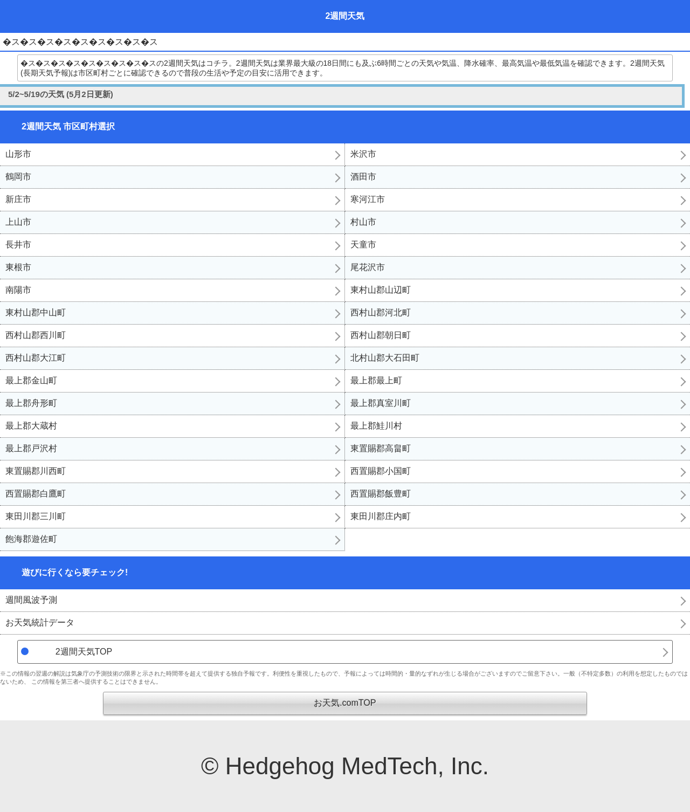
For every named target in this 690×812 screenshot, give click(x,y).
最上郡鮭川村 (376, 425)
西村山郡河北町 (380, 312)
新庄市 (18, 199)
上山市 (18, 221)
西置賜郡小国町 (380, 471)
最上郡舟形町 (31, 403)
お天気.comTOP (345, 702)
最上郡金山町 (31, 380)
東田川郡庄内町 (380, 516)
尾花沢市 (367, 267)
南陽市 (18, 289)
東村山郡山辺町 (380, 289)
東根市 (18, 267)
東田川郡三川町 (35, 516)
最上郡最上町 (376, 380)
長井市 (18, 244)
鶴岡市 (18, 176)
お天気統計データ (39, 622)
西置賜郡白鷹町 (35, 493)
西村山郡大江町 (35, 357)
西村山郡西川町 (35, 335)
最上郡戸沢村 (31, 448)
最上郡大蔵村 (31, 425)
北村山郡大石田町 (384, 357)
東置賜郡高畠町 (380, 448)
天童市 (363, 244)
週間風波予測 (31, 599)
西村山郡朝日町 (380, 335)
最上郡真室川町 (380, 403)
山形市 (18, 154)
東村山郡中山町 (35, 312)
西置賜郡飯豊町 (380, 493)
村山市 (363, 221)
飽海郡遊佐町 (31, 538)
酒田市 (363, 176)
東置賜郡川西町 (35, 471)
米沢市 (363, 154)
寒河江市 (367, 199)
